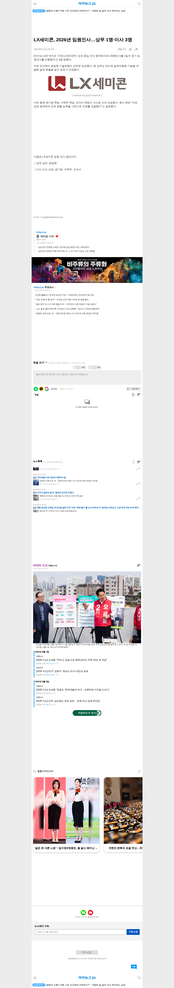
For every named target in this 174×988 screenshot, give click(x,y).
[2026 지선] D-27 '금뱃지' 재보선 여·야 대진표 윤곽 (62, 671)
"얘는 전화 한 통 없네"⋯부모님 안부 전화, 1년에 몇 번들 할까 (62, 299)
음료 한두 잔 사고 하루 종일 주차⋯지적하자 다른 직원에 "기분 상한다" (66, 304)
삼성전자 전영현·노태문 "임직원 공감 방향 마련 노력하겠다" (64, 247)
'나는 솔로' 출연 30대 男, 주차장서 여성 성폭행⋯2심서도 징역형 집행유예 (67, 309)
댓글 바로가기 (134, 967)
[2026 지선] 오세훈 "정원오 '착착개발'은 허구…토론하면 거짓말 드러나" (73, 689)
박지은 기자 (47, 236)
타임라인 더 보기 (87, 713)
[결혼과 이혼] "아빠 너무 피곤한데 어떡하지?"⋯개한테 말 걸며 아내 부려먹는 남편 (85, 11)
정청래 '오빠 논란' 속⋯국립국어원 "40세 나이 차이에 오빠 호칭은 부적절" (67, 313)
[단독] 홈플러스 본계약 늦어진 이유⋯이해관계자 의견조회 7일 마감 (65, 295)
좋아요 (57, 236)
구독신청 (133, 932)
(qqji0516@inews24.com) (53, 217)
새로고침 (55, 287)
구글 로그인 (47, 389)
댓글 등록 (135, 389)
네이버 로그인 (36, 389)
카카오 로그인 (41, 389)
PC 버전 (86, 952)
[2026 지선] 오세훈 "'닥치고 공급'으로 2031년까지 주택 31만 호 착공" (71, 660)
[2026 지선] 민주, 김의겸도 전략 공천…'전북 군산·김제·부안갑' (68, 701)
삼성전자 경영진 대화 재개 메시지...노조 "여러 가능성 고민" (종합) (66, 251)
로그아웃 (54, 389)
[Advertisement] (87, 25)
